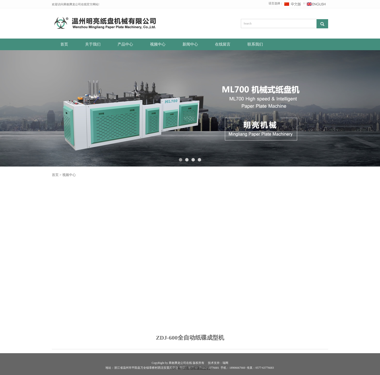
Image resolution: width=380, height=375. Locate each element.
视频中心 (158, 44)
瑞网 (225, 363)
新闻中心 (190, 44)
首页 (64, 44)
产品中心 (125, 44)
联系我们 (255, 44)
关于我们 (93, 44)
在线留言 (222, 44)
